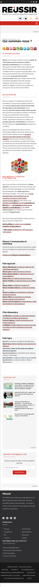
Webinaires (25, 535)
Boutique (5, 569)
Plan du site (31, 572)
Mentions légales (29, 575)
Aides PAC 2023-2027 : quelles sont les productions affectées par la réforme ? (25, 394)
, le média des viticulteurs (15, 285)
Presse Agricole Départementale (12, 572)
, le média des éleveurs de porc (17, 278)
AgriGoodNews (26, 532)
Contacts (14, 569)
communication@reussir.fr (11, 547)
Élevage (6, 529)
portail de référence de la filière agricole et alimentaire (17, 137)
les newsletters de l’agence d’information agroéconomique (16, 198)
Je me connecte (36, 18)
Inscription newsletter (25, 18)
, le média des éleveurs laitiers (16, 271)
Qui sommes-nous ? (27, 569)
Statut (29, 578)
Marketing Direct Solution (10, 575)
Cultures (7, 538)
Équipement (8, 532)
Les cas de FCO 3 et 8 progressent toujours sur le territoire (24, 415)
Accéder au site (16, 255)
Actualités (20, 18)
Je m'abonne (31, 18)
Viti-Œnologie (26, 529)
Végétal (24, 538)
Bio (5, 535)
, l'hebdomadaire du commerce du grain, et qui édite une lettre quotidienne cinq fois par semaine (19, 327)
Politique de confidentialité (14, 578)
